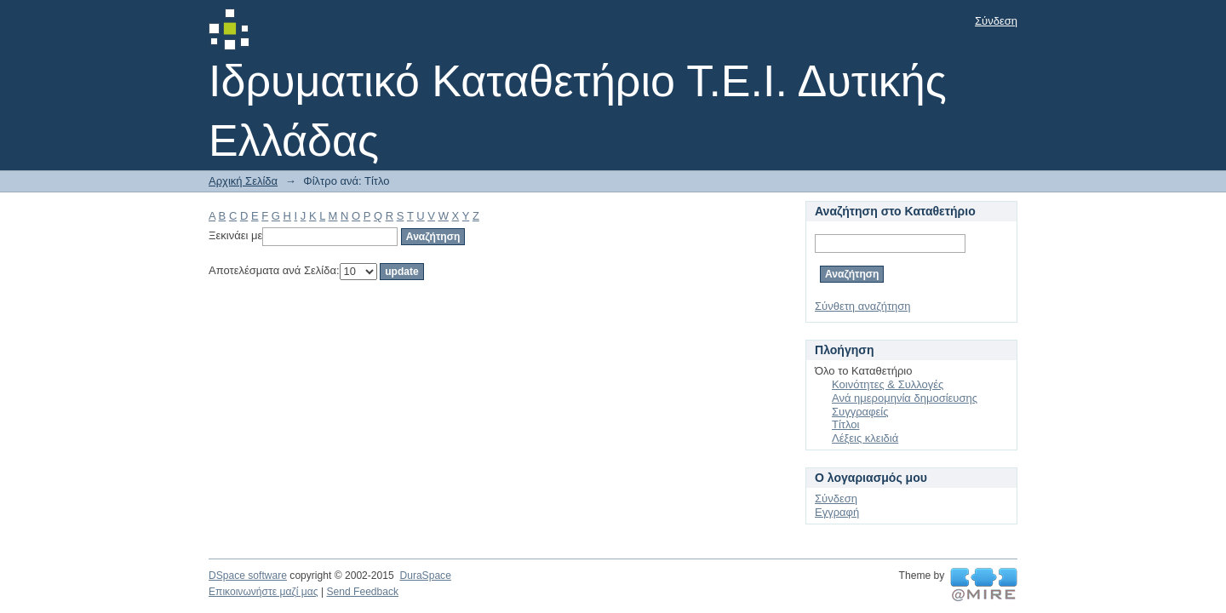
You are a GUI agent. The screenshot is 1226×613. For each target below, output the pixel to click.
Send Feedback (362, 592)
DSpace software (248, 575)
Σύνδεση (996, 20)
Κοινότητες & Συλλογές (887, 384)
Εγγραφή (837, 512)
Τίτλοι (845, 424)
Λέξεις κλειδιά (865, 438)
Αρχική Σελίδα (243, 181)
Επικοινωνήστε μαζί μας (263, 592)
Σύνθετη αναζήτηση (863, 306)
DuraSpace (424, 575)
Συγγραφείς (860, 411)
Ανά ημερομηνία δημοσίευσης (904, 398)
